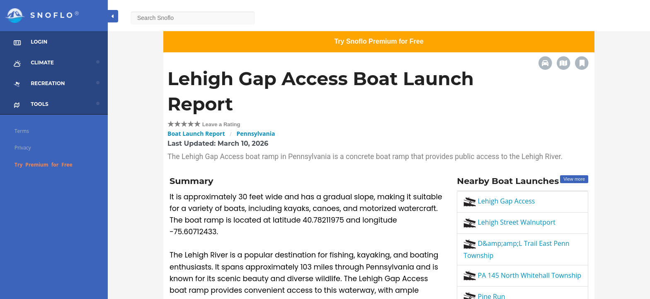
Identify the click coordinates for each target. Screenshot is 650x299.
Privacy (23, 147)
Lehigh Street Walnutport (509, 222)
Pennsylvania (255, 133)
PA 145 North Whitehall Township (522, 275)
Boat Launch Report (196, 133)
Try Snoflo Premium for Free (378, 41)
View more (574, 178)
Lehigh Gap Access (499, 201)
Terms (22, 131)
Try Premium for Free (44, 164)
